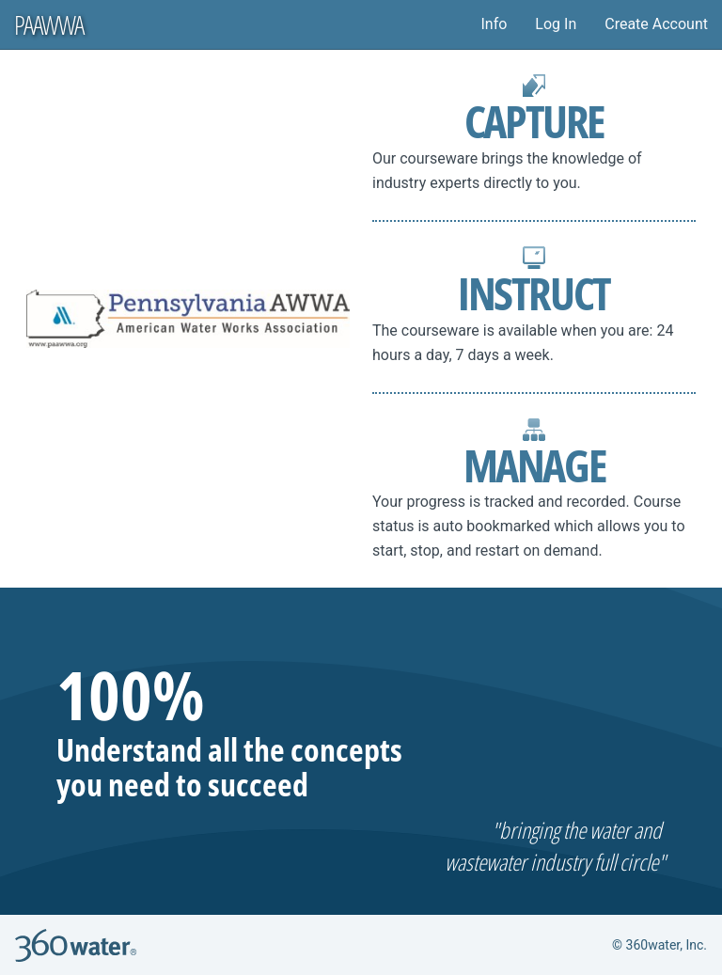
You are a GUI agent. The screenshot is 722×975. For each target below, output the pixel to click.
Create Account (656, 24)
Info (493, 24)
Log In (555, 24)
